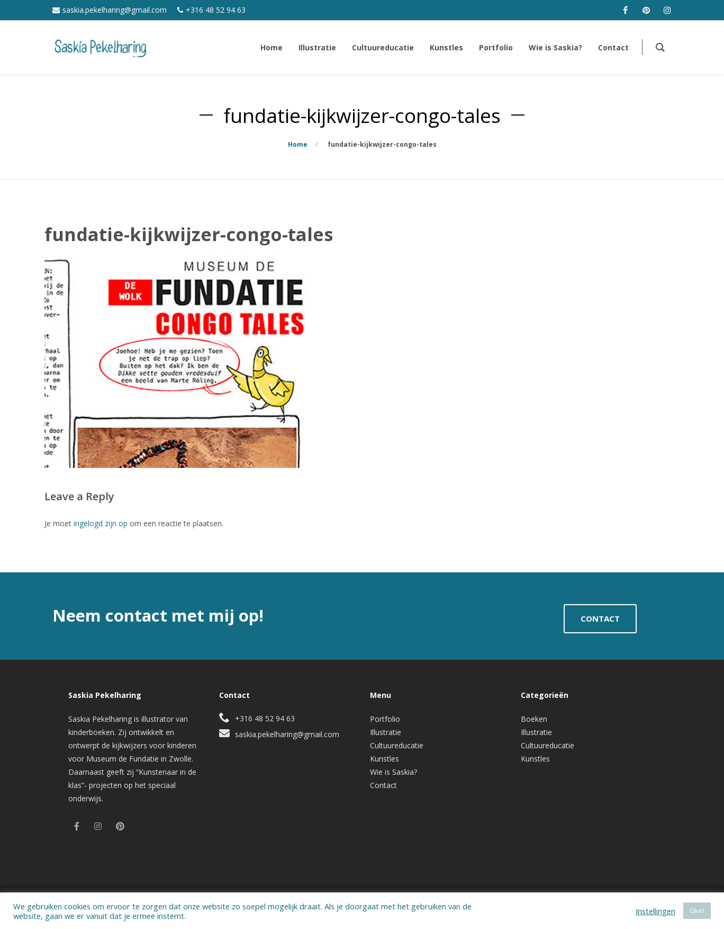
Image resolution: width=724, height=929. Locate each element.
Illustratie (385, 732)
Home (297, 144)
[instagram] (667, 10)
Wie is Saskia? (393, 772)
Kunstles (384, 759)
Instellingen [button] (655, 911)
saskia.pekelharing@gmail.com (114, 10)
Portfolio (385, 719)
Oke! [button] (697, 910)
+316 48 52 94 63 (216, 10)
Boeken (534, 719)
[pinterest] (646, 10)
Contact (383, 785)
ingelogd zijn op (101, 523)
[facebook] (625, 10)
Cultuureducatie (396, 745)
